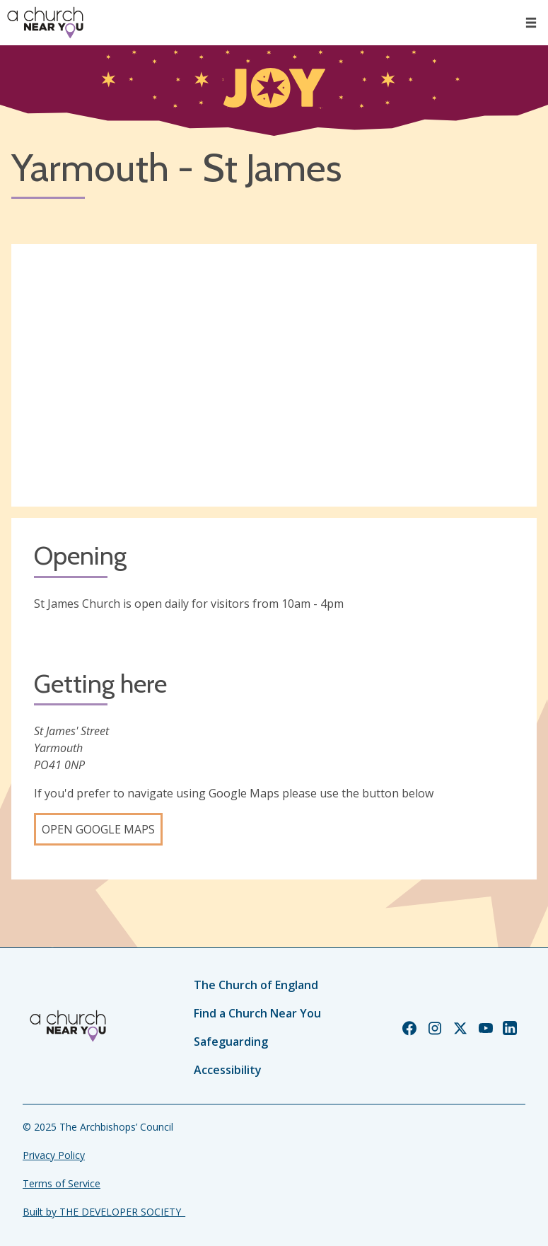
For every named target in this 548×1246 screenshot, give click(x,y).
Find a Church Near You (257, 1013)
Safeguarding (231, 1041)
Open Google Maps (98, 829)
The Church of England (256, 985)
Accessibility (228, 1070)
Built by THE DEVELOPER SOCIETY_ (104, 1211)
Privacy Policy (54, 1155)
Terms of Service (61, 1183)
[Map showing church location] (274, 375)
